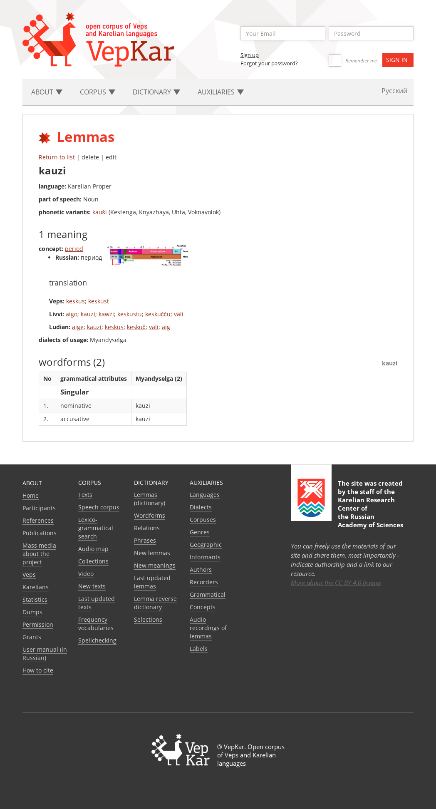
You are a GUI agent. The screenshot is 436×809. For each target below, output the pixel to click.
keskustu (129, 314)
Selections (148, 619)
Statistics (34, 599)
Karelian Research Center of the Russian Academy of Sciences (370, 512)
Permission (37, 624)
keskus (75, 301)
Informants (205, 557)
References (38, 520)
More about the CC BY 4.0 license (336, 582)
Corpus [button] (97, 92)
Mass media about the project (39, 553)
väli (178, 314)
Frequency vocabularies (96, 623)
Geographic (206, 544)
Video (86, 574)
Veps (29, 574)
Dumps (32, 612)
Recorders (204, 582)
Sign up (249, 55)
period (74, 249)
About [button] (46, 92)
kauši (99, 212)
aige (78, 327)
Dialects (201, 507)
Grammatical (207, 594)
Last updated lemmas (152, 582)
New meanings (155, 565)
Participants (39, 508)
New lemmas (152, 553)
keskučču (158, 314)
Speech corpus (98, 507)
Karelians (35, 587)
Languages (205, 495)
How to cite (37, 670)
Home (30, 495)
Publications (39, 533)
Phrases (145, 540)
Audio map (93, 549)
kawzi (106, 314)
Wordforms (149, 515)
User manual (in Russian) (44, 653)
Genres (200, 532)
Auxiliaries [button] (221, 92)
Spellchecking (97, 640)
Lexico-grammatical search (95, 528)
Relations (147, 528)
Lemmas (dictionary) (149, 499)
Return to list (57, 157)
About (32, 483)
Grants (31, 637)
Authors (201, 569)
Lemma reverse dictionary (155, 603)
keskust (98, 301)
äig (166, 327)
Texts (85, 495)
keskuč (136, 327)
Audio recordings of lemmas (208, 627)
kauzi (88, 314)
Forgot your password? (269, 63)
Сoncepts (203, 607)
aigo (71, 314)
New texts (92, 586)
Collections (93, 561)
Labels (199, 649)
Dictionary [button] (156, 92)
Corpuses (203, 520)
